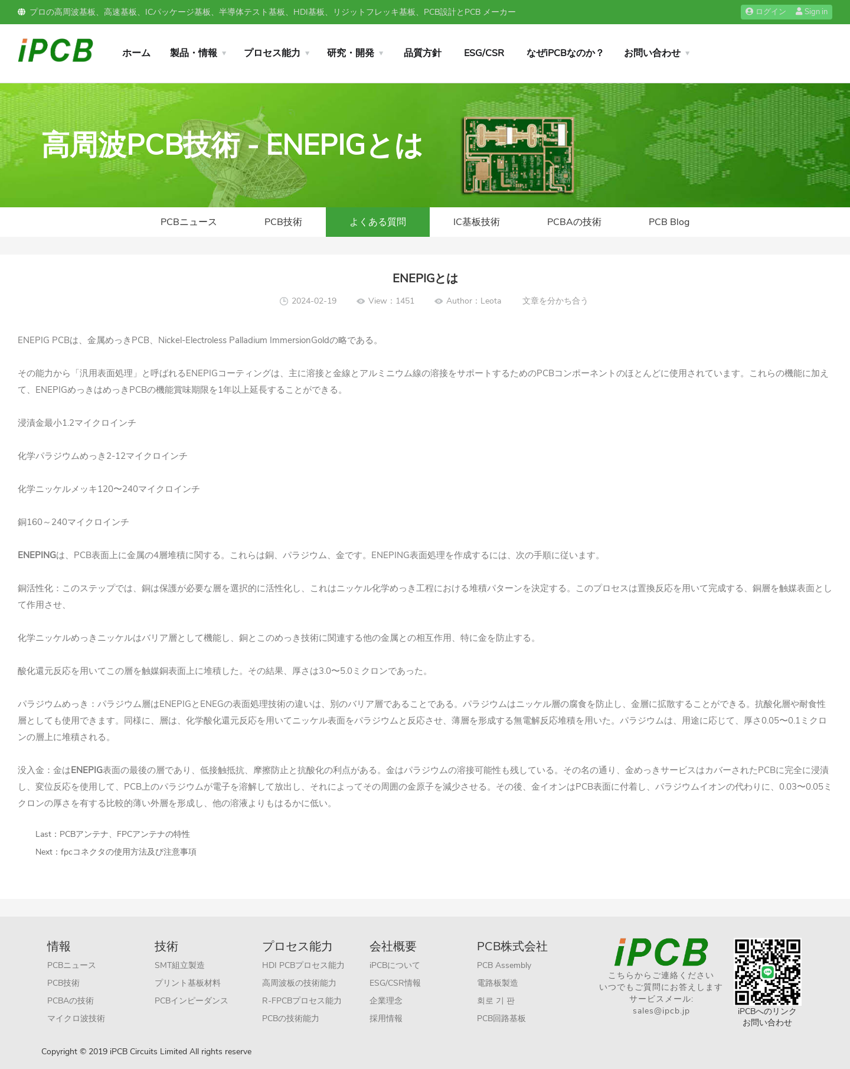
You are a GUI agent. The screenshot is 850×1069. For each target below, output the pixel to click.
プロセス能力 (272, 53)
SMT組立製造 (180, 965)
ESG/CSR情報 (395, 983)
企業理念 (386, 1000)
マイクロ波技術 (76, 1018)
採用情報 (386, 1018)
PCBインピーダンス (191, 1000)
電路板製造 (497, 983)
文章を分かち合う (555, 301)
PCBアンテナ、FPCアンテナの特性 (125, 834)
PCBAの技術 (574, 222)
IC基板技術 (476, 222)
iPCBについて (395, 965)
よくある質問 (377, 222)
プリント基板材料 (188, 983)
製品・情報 (193, 53)
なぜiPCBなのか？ (565, 53)
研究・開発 (350, 53)
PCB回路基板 (501, 1018)
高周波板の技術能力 (299, 983)
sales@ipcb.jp (661, 1010)
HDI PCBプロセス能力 (303, 965)
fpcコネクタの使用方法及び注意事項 (129, 852)
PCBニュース (189, 222)
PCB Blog (669, 222)
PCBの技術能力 (290, 1018)
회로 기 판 (496, 1000)
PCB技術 (283, 222)
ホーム (136, 53)
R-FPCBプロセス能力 (302, 1000)
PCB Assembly (504, 965)
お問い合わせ (652, 53)
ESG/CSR (484, 53)
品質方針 (423, 53)
